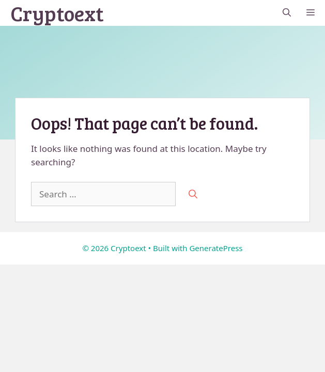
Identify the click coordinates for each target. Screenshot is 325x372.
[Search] (193, 194)
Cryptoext (57, 13)
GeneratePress (215, 248)
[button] (287, 13)
